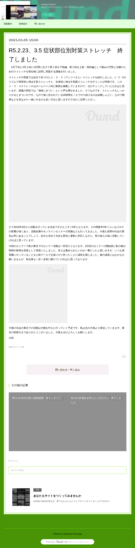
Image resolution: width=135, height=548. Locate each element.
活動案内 (8, 24)
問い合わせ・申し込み (67, 369)
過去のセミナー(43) (16, 347)
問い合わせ (39, 24)
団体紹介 (23, 24)
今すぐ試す (48, 15)
